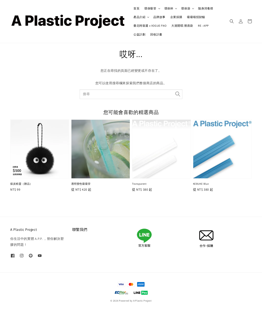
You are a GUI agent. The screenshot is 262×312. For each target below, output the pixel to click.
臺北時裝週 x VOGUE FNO (149, 25)
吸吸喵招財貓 (196, 17)
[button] (231, 21)
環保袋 (185, 8)
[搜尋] (177, 94)
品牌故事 (159, 17)
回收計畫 (156, 34)
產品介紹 (139, 17)
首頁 (136, 8)
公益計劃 (139, 34)
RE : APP (203, 25)
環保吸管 (150, 8)
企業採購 (176, 17)
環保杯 (168, 8)
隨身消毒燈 (205, 8)
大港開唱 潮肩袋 (182, 25)
